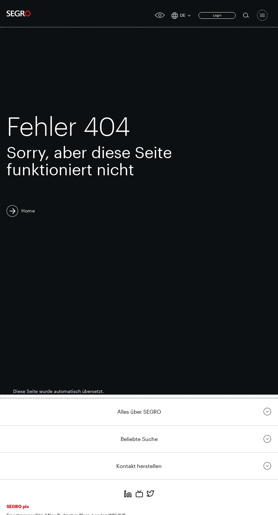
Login (217, 15)
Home (28, 210)
